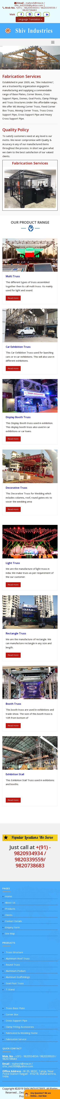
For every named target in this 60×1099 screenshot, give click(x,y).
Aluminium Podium (16, 970)
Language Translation (30, 19)
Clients (8, 914)
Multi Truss (13, 276)
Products (10, 908)
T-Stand (10, 989)
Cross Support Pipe (16, 1020)
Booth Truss (13, 704)
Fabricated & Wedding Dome (22, 1033)
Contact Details (13, 921)
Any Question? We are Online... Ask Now (40, 1094)
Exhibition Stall (15, 774)
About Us (10, 902)
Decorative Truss (16, 487)
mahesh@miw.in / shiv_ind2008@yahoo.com (17, 1065)
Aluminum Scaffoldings (18, 977)
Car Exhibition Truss (18, 347)
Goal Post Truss (15, 983)
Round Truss (13, 964)
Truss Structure (14, 952)
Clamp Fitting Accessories (20, 1026)
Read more (13, 298)
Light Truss (13, 563)
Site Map (10, 933)
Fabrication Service (16, 1039)
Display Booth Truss (18, 417)
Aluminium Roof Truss (18, 958)
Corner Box (12, 1014)
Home (8, 896)
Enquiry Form (12, 927)
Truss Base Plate (15, 1008)
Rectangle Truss (16, 633)
